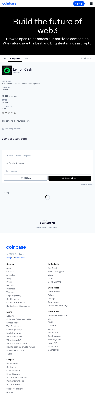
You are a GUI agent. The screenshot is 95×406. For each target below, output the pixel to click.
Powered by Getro (87, 184)
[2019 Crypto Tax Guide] (9, 353)
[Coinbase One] (54, 281)
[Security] (10, 285)
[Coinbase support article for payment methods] (15, 380)
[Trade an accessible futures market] (58, 305)
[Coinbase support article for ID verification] (13, 373)
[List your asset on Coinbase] (51, 298)
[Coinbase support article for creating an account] (13, 370)
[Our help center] (12, 363)
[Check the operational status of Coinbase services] (9, 392)
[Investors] (10, 288)
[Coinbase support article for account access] (14, 384)
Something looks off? (11, 129)
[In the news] (9, 281)
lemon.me (17, 73)
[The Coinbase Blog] (8, 278)
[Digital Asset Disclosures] (18, 305)
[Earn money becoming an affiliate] (10, 274)
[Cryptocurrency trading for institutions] (51, 295)
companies (15, 58)
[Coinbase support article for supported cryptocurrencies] (15, 388)
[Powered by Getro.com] (47, 222)
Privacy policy (41, 227)
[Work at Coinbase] (10, 271)
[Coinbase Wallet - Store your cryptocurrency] (51, 274)
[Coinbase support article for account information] (16, 377)
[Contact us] (11, 367)
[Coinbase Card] (50, 278)
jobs (4, 58)
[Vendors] (10, 292)
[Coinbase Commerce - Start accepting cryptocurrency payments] (53, 302)
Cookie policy (52, 227)
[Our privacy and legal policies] (13, 295)
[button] (91, 3)
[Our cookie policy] (12, 299)
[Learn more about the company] (9, 268)
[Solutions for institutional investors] (54, 291)
